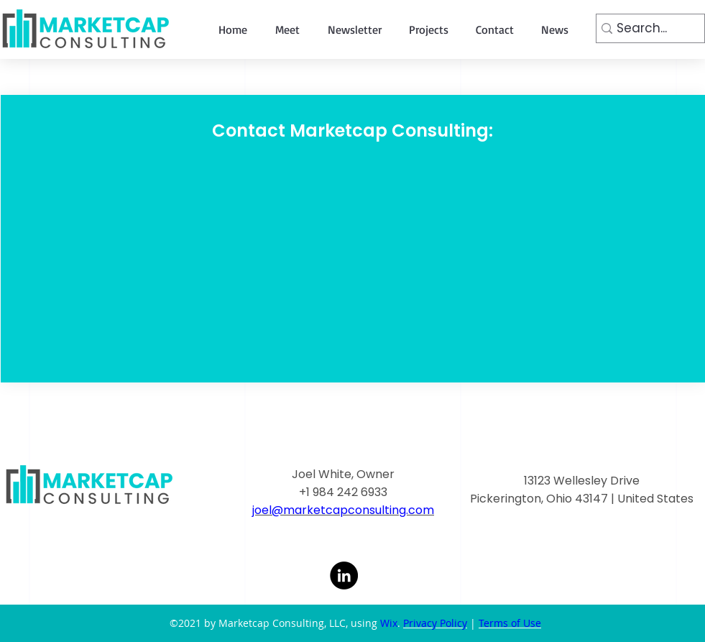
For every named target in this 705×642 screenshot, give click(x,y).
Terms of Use (510, 623)
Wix (388, 623)
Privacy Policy (435, 623)
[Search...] (645, 28)
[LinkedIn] (344, 575)
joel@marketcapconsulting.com (343, 510)
